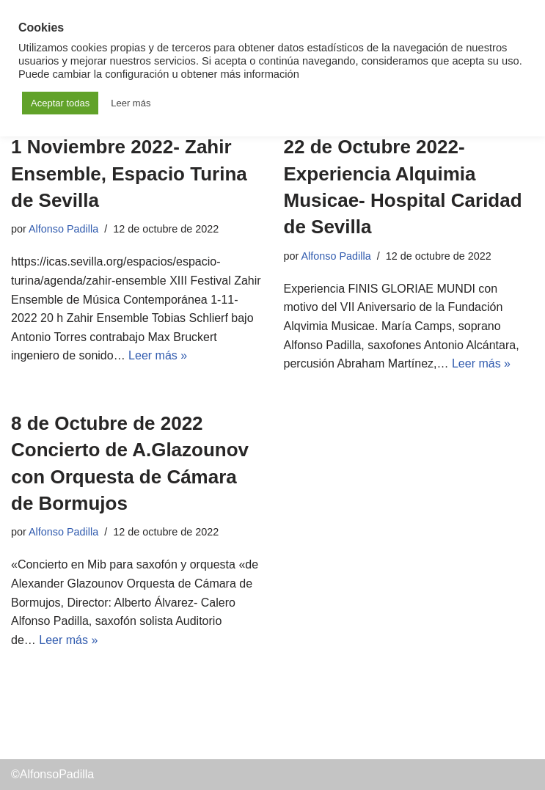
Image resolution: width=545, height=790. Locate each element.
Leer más (130, 103)
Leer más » (157, 355)
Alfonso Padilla (63, 229)
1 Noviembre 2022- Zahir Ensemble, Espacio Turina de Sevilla (129, 173)
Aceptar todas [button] (60, 103)
